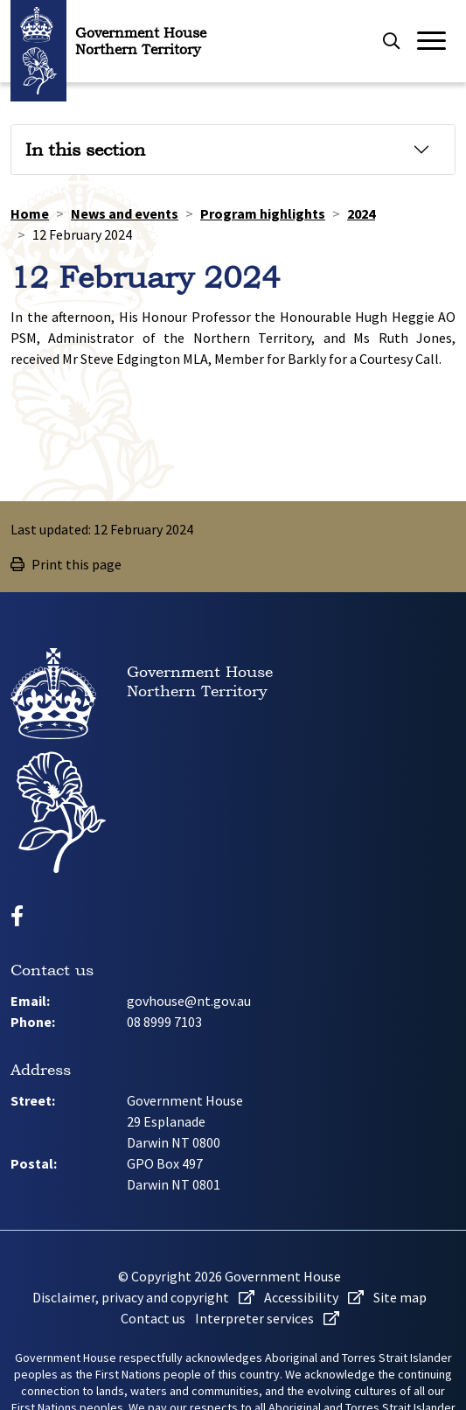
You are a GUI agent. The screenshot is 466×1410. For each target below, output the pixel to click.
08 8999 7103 (164, 1021)
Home (29, 213)
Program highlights (262, 213)
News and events (124, 213)
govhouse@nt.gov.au (189, 1000)
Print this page (66, 564)
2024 (361, 213)
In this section (85, 149)
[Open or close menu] (435, 41)
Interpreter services (267, 1318)
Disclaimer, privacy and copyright (143, 1297)
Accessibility (314, 1297)
